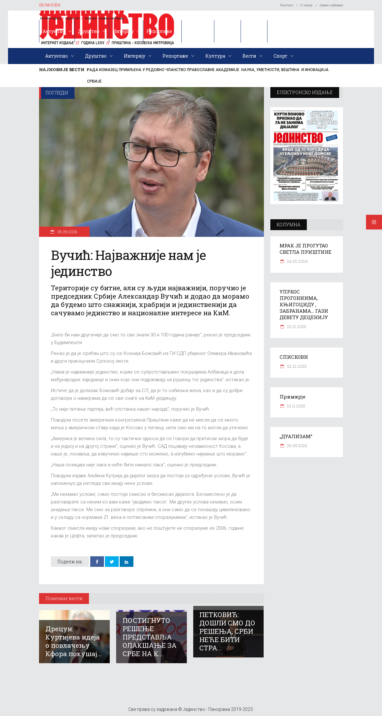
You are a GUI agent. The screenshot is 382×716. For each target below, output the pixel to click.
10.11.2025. (296, 405)
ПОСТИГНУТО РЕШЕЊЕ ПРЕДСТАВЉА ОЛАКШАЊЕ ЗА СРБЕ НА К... (150, 637)
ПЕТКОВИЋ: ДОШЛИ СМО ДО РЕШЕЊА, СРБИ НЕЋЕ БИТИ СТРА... (227, 631)
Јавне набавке (331, 5)
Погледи (56, 93)
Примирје (293, 396)
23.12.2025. (296, 326)
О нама (306, 5)
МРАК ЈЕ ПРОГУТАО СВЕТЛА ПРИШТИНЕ (305, 248)
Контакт (286, 5)
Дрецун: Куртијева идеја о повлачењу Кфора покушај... (73, 641)
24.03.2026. (297, 261)
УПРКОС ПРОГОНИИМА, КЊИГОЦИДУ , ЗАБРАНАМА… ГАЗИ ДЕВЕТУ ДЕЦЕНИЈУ (304, 304)
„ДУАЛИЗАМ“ (296, 436)
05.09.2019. (67, 231)
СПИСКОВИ (294, 357)
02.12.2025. (296, 366)
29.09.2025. (297, 445)
